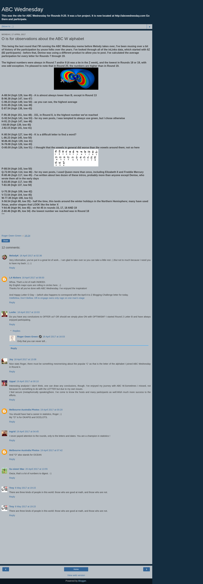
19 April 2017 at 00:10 (27, 381)
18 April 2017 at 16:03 (54, 336)
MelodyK (14, 255)
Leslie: (12, 312)
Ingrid (12, 431)
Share (5, 241)
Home (76, 569)
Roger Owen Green (27, 336)
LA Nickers (15, 277)
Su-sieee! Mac (16, 469)
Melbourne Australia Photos (24, 409)
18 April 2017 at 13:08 (25, 359)
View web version (76, 575)
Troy (11, 488)
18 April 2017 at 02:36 (31, 255)
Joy (11, 359)
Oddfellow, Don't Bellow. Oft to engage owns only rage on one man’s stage (47, 298)
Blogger (82, 581)
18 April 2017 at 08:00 (33, 277)
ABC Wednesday (22, 9)
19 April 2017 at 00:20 (51, 409)
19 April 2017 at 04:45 (27, 431)
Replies (16, 331)
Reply (12, 268)
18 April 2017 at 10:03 (28, 312)
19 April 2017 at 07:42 (51, 450)
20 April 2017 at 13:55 (36, 469)
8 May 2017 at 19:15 (25, 488)
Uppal (12, 381)
